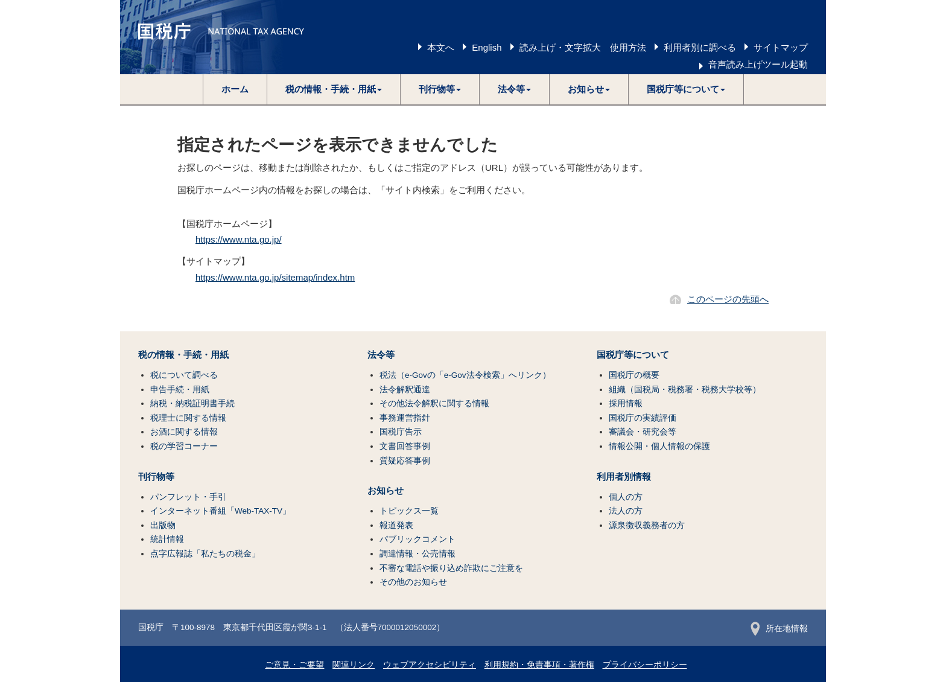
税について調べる (184, 375)
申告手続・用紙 (179, 389)
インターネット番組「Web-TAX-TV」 (220, 510)
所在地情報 (779, 628)
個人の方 (626, 497)
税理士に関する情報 (188, 417)
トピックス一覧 (409, 510)
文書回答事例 (404, 446)
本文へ (440, 47)
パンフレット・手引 (188, 497)
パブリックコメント (417, 539)
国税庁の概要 (634, 375)
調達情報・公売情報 (417, 553)
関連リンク (353, 664)
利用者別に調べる (700, 47)
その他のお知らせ (413, 582)
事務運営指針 (404, 417)
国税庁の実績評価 (642, 417)
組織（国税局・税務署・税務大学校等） (685, 389)
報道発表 (396, 525)
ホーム (235, 89)
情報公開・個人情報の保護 (659, 446)
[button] (334, 89)
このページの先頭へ (728, 299)
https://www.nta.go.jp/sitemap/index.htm (275, 277)
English (486, 47)
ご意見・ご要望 (294, 664)
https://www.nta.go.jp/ (238, 239)
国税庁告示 (400, 431)
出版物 (163, 525)
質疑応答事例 (404, 460)
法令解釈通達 (404, 389)
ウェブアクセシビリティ (429, 664)
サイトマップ (781, 47)
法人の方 (626, 510)
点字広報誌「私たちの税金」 (205, 553)
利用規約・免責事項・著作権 (539, 664)
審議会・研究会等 (642, 431)
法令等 (381, 355)
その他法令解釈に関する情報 (434, 403)
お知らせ (385, 491)
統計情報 (167, 539)
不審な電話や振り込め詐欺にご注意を (451, 568)
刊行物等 (156, 477)
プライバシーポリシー (645, 664)
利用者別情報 (624, 477)
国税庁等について (633, 355)
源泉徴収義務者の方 (647, 525)
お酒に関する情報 (184, 431)
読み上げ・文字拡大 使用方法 (582, 47)
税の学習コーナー (184, 446)
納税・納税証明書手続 (192, 403)
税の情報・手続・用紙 (183, 355)
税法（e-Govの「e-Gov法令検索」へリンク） (465, 375)
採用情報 (626, 403)
